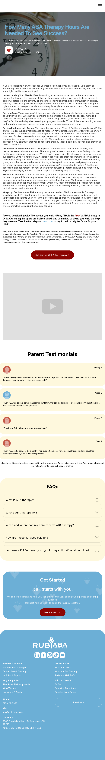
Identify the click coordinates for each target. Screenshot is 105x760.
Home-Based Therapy (14, 667)
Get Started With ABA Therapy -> (52, 255)
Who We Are (9, 688)
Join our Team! (63, 680)
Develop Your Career (66, 692)
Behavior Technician (65, 688)
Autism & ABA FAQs (65, 675)
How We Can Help (12, 663)
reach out (48, 221)
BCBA (58, 684)
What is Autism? (63, 667)
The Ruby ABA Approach (16, 684)
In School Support (12, 675)
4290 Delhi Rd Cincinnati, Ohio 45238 (22, 728)
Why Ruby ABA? (11, 680)
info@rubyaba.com (13, 712)
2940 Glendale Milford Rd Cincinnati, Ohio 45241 (24, 722)
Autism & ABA (62, 663)
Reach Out (78, 702)
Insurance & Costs (12, 692)
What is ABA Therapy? (67, 671)
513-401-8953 (10, 703)
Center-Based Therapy (14, 671)
